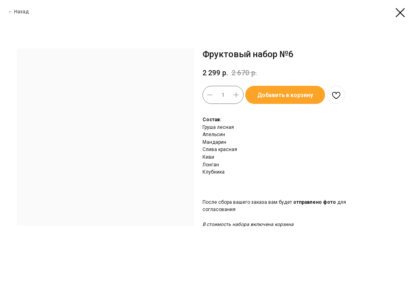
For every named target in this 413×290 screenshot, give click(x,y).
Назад (21, 11)
